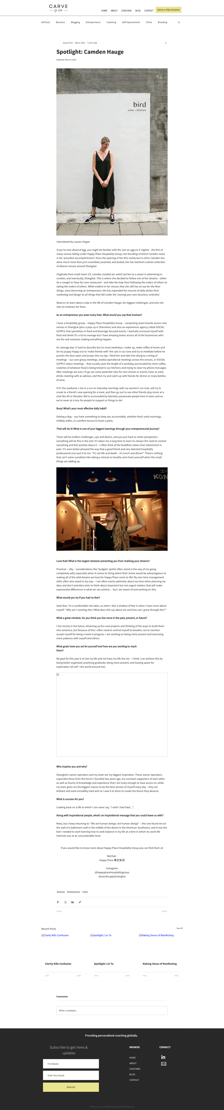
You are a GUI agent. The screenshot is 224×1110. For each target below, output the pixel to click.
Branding (162, 22)
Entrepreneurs (93, 22)
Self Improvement (131, 22)
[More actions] (166, 43)
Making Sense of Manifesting (160, 963)
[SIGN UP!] (71, 1087)
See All (180, 928)
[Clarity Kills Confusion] (63, 946)
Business (60, 22)
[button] (178, 22)
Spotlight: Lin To (104, 963)
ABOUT (133, 1063)
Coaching (111, 22)
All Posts (45, 22)
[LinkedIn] (163, 1057)
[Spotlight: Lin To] (112, 946)
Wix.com (130, 1106)
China (149, 22)
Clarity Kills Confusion (58, 963)
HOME (132, 1057)
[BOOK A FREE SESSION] (168, 10)
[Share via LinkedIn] (72, 902)
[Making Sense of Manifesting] (161, 946)
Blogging (75, 22)
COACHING (134, 1068)
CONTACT (134, 1079)
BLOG (132, 1074)
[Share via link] (79, 902)
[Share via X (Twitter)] (65, 902)
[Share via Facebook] (57, 902)
